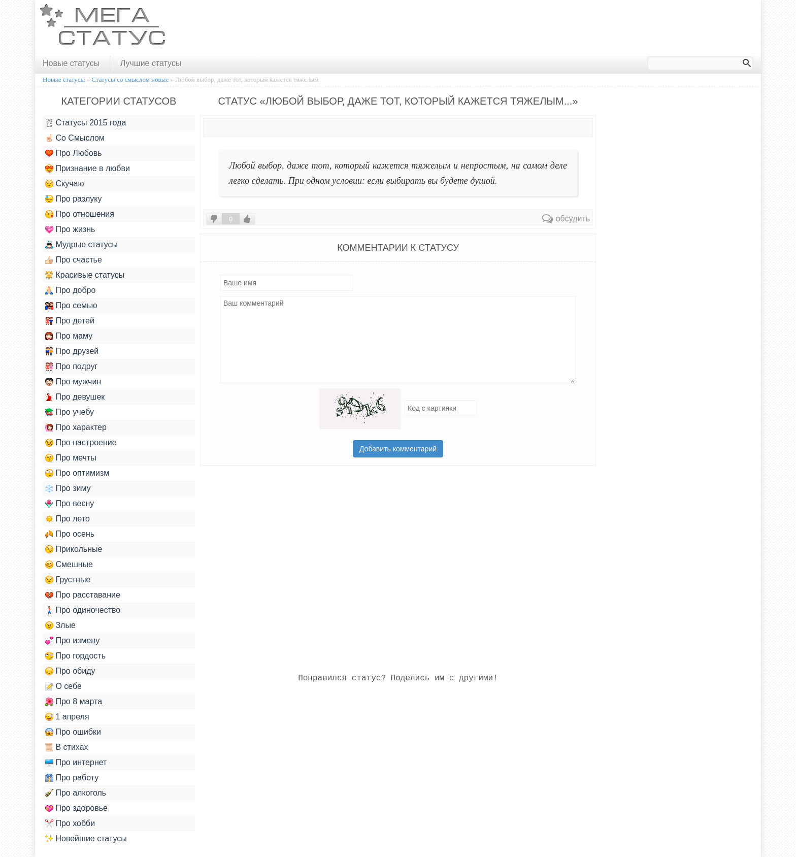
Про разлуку (73, 199)
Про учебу (69, 412)
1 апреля (67, 716)
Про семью (71, 305)
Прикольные (73, 549)
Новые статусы (71, 63)
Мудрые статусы (81, 244)
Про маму (68, 336)
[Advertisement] (572, 27)
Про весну (69, 503)
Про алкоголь (75, 793)
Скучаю (64, 183)
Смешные (69, 564)
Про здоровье (76, 808)
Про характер (76, 427)
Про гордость (75, 656)
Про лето (67, 518)
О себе (63, 686)
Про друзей (71, 351)
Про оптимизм (77, 473)
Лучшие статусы (151, 63)
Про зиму (68, 488)
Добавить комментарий (398, 449)
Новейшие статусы (86, 838)
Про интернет (76, 762)
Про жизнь (70, 229)
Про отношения (79, 214)
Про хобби (70, 823)
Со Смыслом (75, 138)
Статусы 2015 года (85, 122)
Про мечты (70, 458)
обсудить (566, 218)
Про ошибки (73, 732)
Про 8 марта (73, 701)
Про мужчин (73, 381)
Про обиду (70, 671)
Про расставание (82, 595)
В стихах (66, 747)
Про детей (69, 320)
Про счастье (73, 260)
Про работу (71, 777)
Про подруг (71, 366)
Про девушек (75, 397)
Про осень (69, 534)
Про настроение (81, 442)
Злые (60, 625)
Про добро (70, 290)
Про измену (72, 640)
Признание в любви (87, 168)
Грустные (67, 579)
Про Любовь (73, 153)
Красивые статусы (84, 275)
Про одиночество (82, 610)
